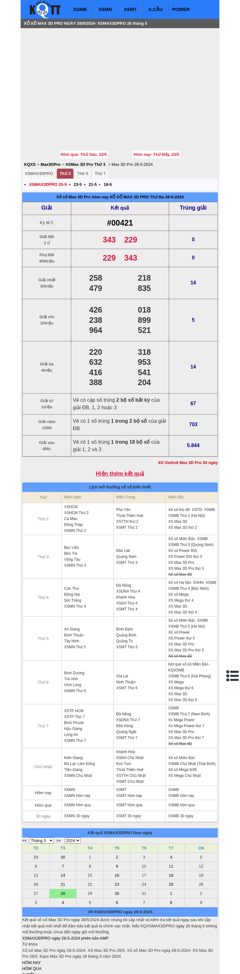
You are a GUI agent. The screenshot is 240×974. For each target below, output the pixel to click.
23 (117, 846)
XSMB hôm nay (181, 758)
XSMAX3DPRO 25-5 (48, 147)
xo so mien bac (47, 964)
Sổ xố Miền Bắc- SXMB (188, 583)
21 (63, 846)
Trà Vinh (71, 641)
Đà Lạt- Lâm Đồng (79, 726)
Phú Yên (123, 472)
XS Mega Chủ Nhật (184, 738)
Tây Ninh (71, 603)
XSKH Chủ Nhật (129, 720)
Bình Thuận (73, 597)
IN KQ (27, 955)
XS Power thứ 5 (181, 601)
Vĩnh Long (72, 647)
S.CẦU (155, 9)
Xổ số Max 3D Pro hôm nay (82, 159)
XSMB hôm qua (181, 767)
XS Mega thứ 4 (180, 563)
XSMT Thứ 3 (127, 525)
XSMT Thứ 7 (127, 700)
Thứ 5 (82, 136)
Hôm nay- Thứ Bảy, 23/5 (156, 117)
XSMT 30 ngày (128, 778)
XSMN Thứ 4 (75, 569)
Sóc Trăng (72, 563)
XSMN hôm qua (77, 767)
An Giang (72, 591)
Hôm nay (43, 755)
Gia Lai (122, 638)
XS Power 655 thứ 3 (185, 519)
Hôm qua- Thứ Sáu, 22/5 (83, 117)
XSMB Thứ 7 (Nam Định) (189, 676)
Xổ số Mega (178, 557)
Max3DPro (51, 127)
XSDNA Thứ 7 (128, 682)
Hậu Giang (73, 691)
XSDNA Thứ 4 (128, 554)
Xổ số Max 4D (180, 537)
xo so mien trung (109, 964)
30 (63, 819)
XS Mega (175, 644)
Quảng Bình (126, 597)
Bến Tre (70, 516)
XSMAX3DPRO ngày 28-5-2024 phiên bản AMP (65, 900)
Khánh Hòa (125, 560)
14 (63, 837)
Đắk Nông (124, 688)
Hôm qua (43, 767)
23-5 (78, 147)
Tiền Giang (73, 732)
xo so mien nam (77, 964)
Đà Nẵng (123, 548)
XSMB (80, 9)
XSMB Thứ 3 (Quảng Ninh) (190, 507)
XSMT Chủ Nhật (130, 744)
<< (24, 803)
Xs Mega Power (181, 682)
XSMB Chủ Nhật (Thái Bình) (191, 726)
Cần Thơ (71, 551)
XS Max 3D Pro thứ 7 (186, 700)
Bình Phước (74, 685)
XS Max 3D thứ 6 (182, 662)
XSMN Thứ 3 (75, 528)
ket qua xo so (139, 964)
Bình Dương (74, 635)
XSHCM (71, 469)
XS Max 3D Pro (181, 525)
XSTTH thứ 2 (127, 484)
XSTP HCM (73, 673)
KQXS (30, 127)
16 (117, 837)
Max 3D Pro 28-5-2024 (132, 127)
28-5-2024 (174, 159)
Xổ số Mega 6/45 (182, 732)
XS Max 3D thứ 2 (182, 490)
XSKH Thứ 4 (127, 565)
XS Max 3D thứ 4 (182, 575)
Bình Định (124, 591)
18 (171, 837)
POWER (181, 9)
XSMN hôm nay (77, 758)
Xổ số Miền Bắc (181, 720)
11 (171, 828)
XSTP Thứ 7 (74, 679)
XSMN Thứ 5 (75, 609)
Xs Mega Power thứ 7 (186, 688)
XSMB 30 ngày (180, 778)
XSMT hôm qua (129, 767)
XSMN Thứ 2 (75, 493)
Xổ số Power (179, 595)
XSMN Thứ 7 (75, 703)
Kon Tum (123, 726)
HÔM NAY (31, 925)
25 (171, 846)
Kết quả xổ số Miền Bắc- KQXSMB (189, 630)
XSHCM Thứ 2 (76, 475)
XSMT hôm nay (129, 758)
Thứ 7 (100, 136)
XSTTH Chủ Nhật (131, 738)
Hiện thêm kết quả (120, 436)
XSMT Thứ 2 (127, 490)
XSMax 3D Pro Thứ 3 (85, 127)
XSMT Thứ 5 (127, 609)
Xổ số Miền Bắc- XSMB (188, 501)
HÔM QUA (32, 931)
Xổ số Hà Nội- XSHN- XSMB (192, 545)
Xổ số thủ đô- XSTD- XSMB (191, 472)
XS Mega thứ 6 (180, 650)
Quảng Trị (124, 603)
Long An (71, 697)
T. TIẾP (28, 937)
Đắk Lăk (123, 513)
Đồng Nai (72, 557)
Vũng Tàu (72, 522)
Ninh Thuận (126, 644)
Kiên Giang (73, 720)
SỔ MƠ (29, 949)
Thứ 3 (65, 136)
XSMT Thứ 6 (127, 650)
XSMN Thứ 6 (75, 653)
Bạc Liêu (71, 510)
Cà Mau (70, 481)
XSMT (130, 9)
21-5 (93, 147)
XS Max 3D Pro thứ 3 (186, 531)
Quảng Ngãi (126, 694)
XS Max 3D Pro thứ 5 (186, 612)
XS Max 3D (177, 484)
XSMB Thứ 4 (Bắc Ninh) (188, 551)
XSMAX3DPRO (39, 136)
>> (58, 803)
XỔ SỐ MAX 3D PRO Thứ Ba (137, 159)
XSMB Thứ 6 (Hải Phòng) (189, 638)
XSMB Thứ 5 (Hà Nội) (186, 589)
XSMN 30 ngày (76, 778)
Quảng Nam (126, 519)
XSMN (105, 9)
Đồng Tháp (73, 487)
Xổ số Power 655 (182, 513)
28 (63, 856)
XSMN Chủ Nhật (78, 738)
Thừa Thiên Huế (130, 478)
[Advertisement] (69, 70)
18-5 (108, 147)
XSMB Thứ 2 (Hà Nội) (186, 478)
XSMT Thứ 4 (127, 571)
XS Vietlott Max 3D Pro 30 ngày (188, 425)
